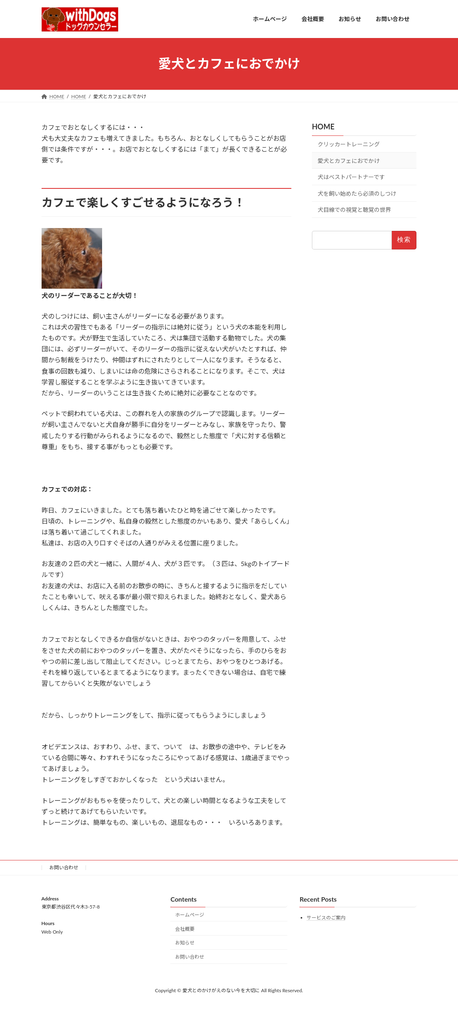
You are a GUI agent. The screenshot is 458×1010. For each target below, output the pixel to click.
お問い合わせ (63, 867)
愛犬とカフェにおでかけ (349, 160)
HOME (323, 126)
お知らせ (184, 943)
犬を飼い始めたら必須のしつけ (357, 193)
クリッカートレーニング (349, 144)
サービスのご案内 (326, 918)
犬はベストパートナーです (351, 176)
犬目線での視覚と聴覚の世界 (354, 209)
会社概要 (184, 929)
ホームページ (189, 915)
